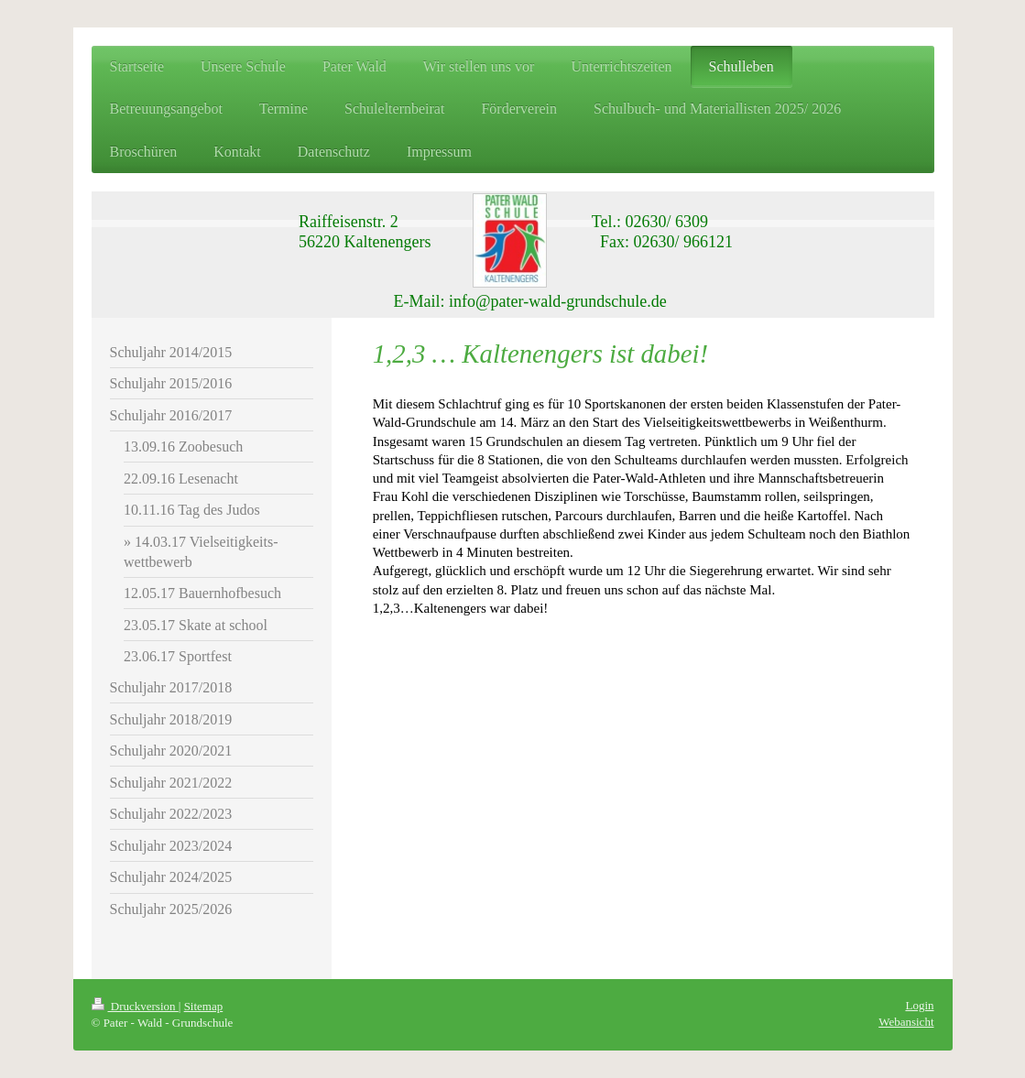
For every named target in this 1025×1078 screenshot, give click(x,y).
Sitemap (204, 1006)
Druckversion (135, 1006)
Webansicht (905, 1022)
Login (919, 1005)
